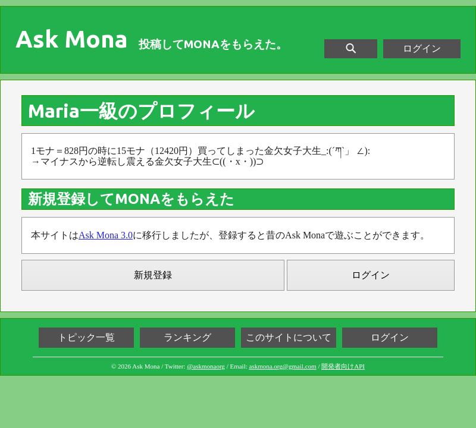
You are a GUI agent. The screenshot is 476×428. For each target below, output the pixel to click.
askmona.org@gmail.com (283, 366)
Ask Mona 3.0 (106, 235)
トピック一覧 (86, 337)
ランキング (187, 337)
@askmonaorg (206, 366)
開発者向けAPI (343, 366)
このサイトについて (288, 337)
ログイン (422, 48)
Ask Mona (71, 39)
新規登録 (153, 275)
